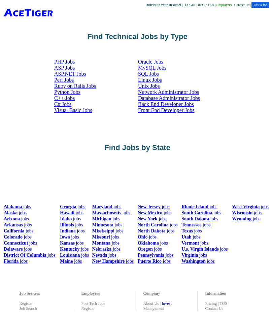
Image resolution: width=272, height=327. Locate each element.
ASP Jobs (64, 68)
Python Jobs (67, 92)
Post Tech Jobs (93, 303)
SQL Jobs (148, 74)
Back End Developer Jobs (166, 104)
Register (26, 303)
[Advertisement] (125, 180)
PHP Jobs (64, 62)
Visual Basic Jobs (73, 110)
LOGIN (190, 5)
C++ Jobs (64, 98)
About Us (151, 303)
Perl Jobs (64, 80)
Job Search (28, 308)
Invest (166, 303)
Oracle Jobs (150, 62)
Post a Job (260, 5)
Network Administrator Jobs (168, 92)
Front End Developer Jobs (166, 110)
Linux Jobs (150, 80)
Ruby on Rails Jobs (75, 86)
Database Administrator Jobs (169, 98)
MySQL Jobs (152, 68)
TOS (223, 303)
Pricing (211, 303)
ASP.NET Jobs (70, 74)
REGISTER (206, 5)
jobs (17, 206)
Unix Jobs (149, 86)
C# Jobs (62, 104)
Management (154, 308)
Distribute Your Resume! (163, 5)
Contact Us (241, 5)
